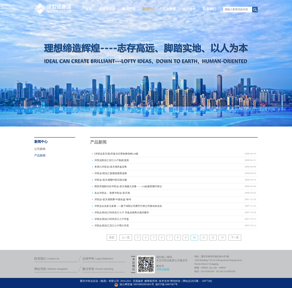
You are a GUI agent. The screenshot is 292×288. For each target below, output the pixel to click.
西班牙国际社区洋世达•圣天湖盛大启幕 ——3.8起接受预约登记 (128, 186)
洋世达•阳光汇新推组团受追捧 (110, 173)
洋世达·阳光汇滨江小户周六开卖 (111, 225)
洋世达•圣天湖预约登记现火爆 (110, 179)
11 (203, 237)
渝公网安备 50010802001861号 (134, 284)
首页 (111, 237)
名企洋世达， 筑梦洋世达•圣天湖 (112, 193)
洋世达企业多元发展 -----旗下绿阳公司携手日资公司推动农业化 (128, 206)
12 (213, 237)
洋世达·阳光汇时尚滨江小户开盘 (111, 219)
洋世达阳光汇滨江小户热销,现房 (111, 160)
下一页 (235, 237)
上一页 (126, 237)
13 (222, 237)
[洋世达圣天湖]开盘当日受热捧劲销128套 (116, 153)
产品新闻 (39, 155)
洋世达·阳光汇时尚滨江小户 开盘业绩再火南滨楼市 (121, 212)
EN (254, 3)
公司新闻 (39, 148)
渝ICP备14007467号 (166, 284)
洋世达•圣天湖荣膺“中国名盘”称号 (112, 199)
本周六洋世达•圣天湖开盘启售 (110, 166)
